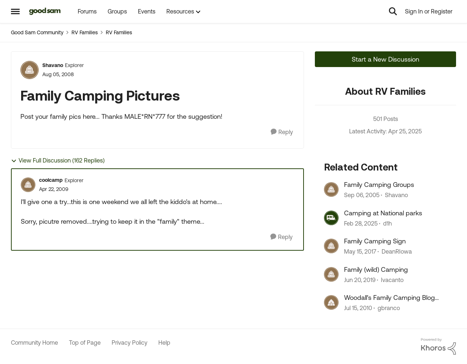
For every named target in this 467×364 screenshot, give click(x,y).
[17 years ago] (358, 308)
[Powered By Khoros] (438, 346)
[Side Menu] (15, 11)
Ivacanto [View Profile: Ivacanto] (392, 280)
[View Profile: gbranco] (331, 302)
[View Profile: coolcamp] (28, 184)
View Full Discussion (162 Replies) (58, 160)
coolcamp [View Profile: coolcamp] (51, 180)
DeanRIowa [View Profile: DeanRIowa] (397, 251)
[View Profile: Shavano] (29, 70)
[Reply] (281, 132)
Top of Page (85, 342)
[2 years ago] (361, 223)
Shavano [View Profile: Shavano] (52, 65)
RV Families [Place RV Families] (85, 32)
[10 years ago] (360, 251)
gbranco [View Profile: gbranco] (389, 308)
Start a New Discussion (385, 59)
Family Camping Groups (379, 184)
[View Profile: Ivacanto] (331, 274)
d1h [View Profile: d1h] (387, 223)
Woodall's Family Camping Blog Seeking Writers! (389, 298)
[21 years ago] (361, 195)
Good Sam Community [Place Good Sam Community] (37, 32)
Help (164, 342)
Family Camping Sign (375, 241)
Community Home (34, 342)
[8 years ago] (359, 279)
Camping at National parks (383, 213)
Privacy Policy (129, 342)
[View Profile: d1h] (331, 218)
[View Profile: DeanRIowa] (331, 246)
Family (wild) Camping (376, 269)
